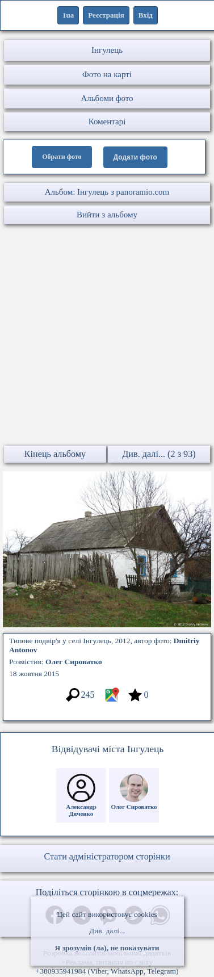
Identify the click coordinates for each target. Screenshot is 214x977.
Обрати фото (61, 157)
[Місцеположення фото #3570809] (111, 700)
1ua (68, 15)
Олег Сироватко (73, 661)
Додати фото (135, 157)
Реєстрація (106, 15)
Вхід (146, 15)
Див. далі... (107, 930)
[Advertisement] (106, 336)
